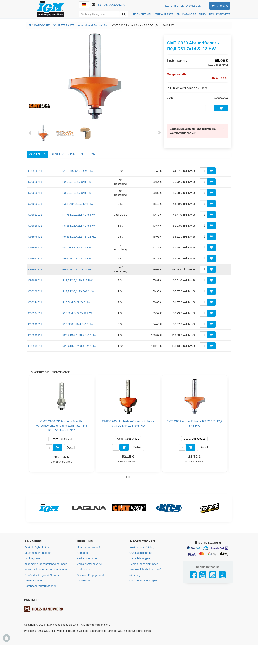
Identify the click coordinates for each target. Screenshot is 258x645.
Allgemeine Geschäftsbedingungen (45, 558)
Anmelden (193, 5)
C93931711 (35, 253)
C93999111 (35, 330)
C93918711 (35, 188)
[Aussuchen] (124, 14)
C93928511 (35, 242)
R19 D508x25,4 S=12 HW (77, 319)
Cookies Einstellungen (142, 574)
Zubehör (87, 149)
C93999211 (35, 341)
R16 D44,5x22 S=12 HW (77, 308)
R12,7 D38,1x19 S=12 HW (78, 286)
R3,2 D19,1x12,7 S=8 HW (77, 199)
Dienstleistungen (139, 553)
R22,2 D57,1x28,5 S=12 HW (79, 330)
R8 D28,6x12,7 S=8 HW (76, 242)
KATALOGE (189, 14)
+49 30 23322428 (111, 5)
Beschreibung (63, 149)
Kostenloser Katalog (141, 542)
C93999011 (35, 319)
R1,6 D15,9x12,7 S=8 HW (77, 166)
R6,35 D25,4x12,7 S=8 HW (78, 220)
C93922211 (35, 210)
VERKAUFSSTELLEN (167, 14)
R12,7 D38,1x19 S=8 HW (77, 275)
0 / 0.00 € (219, 6)
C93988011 (35, 286)
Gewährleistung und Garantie (41, 569)
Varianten (37, 149)
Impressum (83, 574)
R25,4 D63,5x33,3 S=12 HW (79, 341)
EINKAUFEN (206, 14)
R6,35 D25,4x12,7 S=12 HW (79, 231)
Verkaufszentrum (87, 553)
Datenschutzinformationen (40, 580)
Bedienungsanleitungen (143, 558)
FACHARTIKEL (142, 14)
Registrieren (174, 5)
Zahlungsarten (33, 553)
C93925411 (35, 220)
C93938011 (35, 275)
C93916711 (35, 177)
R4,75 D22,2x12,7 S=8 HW (78, 210)
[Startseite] (29, 25)
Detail (70, 443)
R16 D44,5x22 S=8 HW (76, 297)
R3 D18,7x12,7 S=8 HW (76, 188)
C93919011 (35, 199)
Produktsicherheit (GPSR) (144, 564)
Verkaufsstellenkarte (89, 558)
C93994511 (35, 308)
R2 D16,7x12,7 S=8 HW (76, 177)
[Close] (224, 124)
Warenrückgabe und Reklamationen (45, 564)
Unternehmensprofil (88, 542)
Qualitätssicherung (140, 547)
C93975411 (35, 231)
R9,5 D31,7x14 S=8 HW (76, 253)
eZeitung (134, 569)
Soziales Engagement (90, 569)
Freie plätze (84, 564)
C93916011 (35, 166)
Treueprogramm (34, 574)
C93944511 (35, 297)
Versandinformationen (37, 547)
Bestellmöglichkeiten (36, 542)
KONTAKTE (223, 14)
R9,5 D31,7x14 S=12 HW (77, 264)
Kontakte (82, 547)
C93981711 (35, 264)
